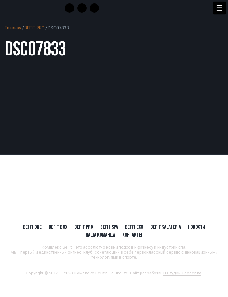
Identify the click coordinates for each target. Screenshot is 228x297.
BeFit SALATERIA (165, 227)
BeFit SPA (109, 227)
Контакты (132, 235)
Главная (13, 27)
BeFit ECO (134, 227)
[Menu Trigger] (219, 8)
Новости (196, 227)
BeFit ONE (32, 227)
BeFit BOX (58, 227)
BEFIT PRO (35, 27)
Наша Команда (100, 235)
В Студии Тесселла (182, 273)
